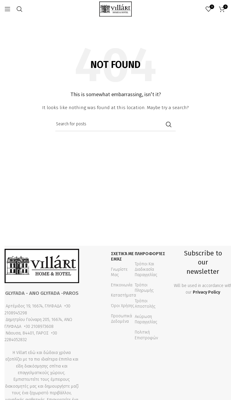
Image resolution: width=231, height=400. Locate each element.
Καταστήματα (123, 295)
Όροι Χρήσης (122, 305)
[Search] (20, 9)
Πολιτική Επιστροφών (146, 335)
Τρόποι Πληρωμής (144, 287)
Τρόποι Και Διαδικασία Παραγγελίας (146, 269)
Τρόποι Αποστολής (145, 303)
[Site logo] (115, 8)
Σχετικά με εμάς (122, 256)
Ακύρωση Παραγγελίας (146, 319)
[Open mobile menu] (8, 9)
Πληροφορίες (149, 253)
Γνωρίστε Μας (119, 272)
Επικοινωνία (121, 285)
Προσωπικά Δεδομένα (121, 318)
